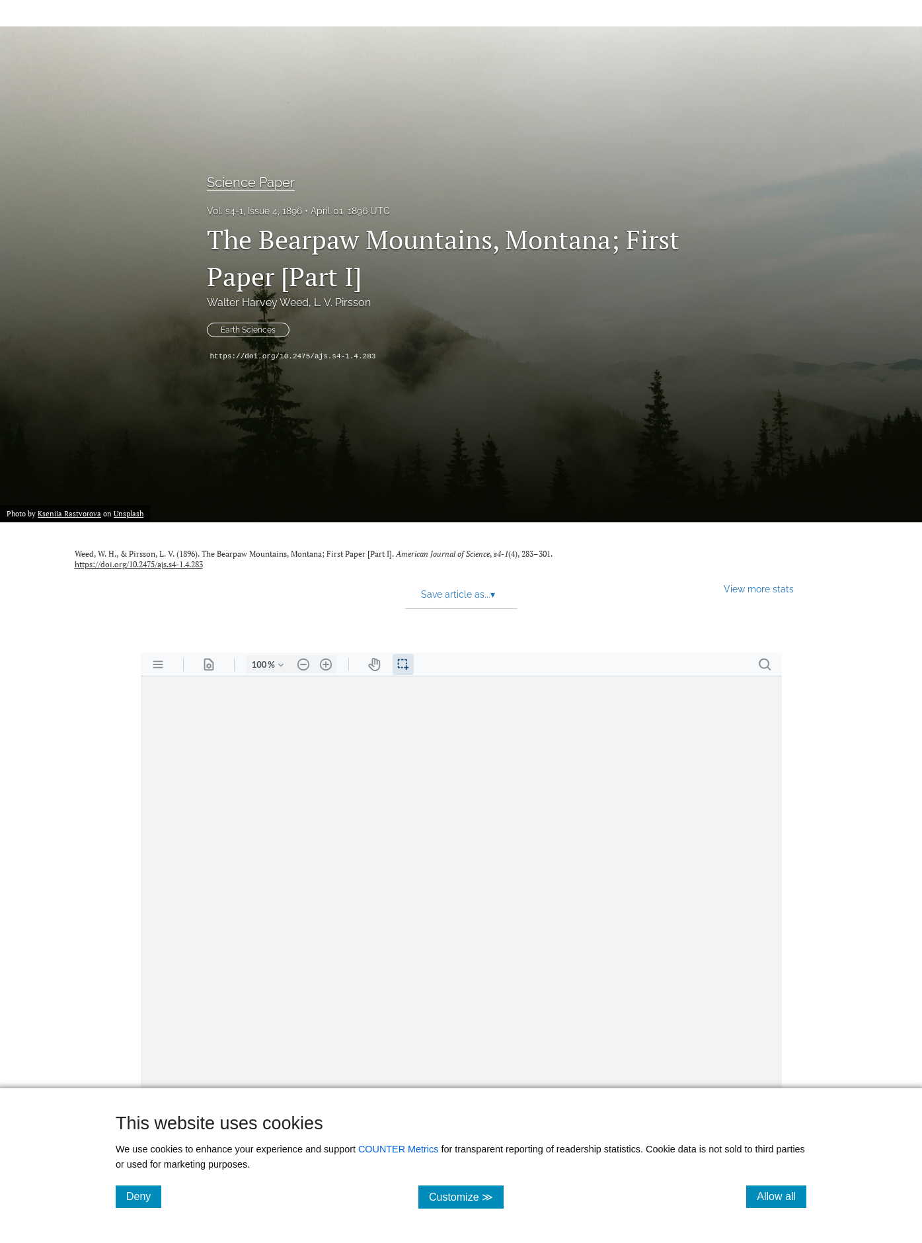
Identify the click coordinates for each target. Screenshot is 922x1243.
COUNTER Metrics (398, 1149)
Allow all (781, 1196)
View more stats (759, 588)
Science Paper (251, 182)
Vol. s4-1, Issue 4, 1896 (254, 211)
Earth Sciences (248, 330)
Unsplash (128, 513)
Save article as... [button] (458, 594)
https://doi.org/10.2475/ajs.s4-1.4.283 (293, 356)
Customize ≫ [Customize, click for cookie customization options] (466, 1196)
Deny (143, 1196)
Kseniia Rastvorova (69, 513)
